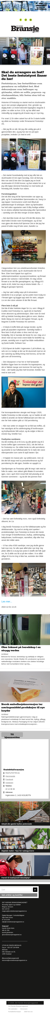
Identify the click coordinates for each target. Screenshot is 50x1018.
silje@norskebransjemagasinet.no (13, 922)
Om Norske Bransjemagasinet (18, 1006)
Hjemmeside (10, 776)
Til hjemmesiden (12, 735)
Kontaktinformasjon (14, 1011)
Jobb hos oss (28, 1011)
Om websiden (12, 1009)
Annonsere (23, 1009)
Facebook (9, 779)
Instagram (9, 783)
